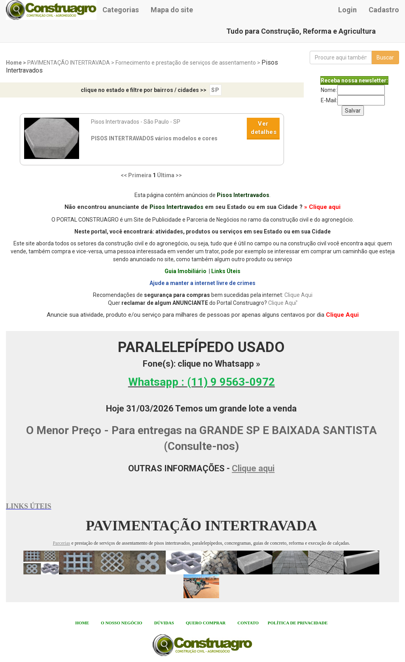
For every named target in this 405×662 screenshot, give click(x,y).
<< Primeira (136, 175)
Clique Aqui (298, 295)
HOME (82, 622)
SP (215, 90)
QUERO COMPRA (204, 622)
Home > (16, 62)
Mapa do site (172, 10)
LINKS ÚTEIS (28, 506)
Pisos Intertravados (243, 195)
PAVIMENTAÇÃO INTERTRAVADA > (71, 62)
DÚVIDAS (164, 622)
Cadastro (384, 10)
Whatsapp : (201, 381)
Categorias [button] (120, 10)
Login (347, 10)
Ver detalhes (263, 128)
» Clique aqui (322, 206)
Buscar (385, 57)
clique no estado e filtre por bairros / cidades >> (143, 90)
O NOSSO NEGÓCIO (121, 622)
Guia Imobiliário (185, 271)
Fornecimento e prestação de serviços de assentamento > (188, 62)
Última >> (169, 175)
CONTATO (248, 622)
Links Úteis (225, 271)
